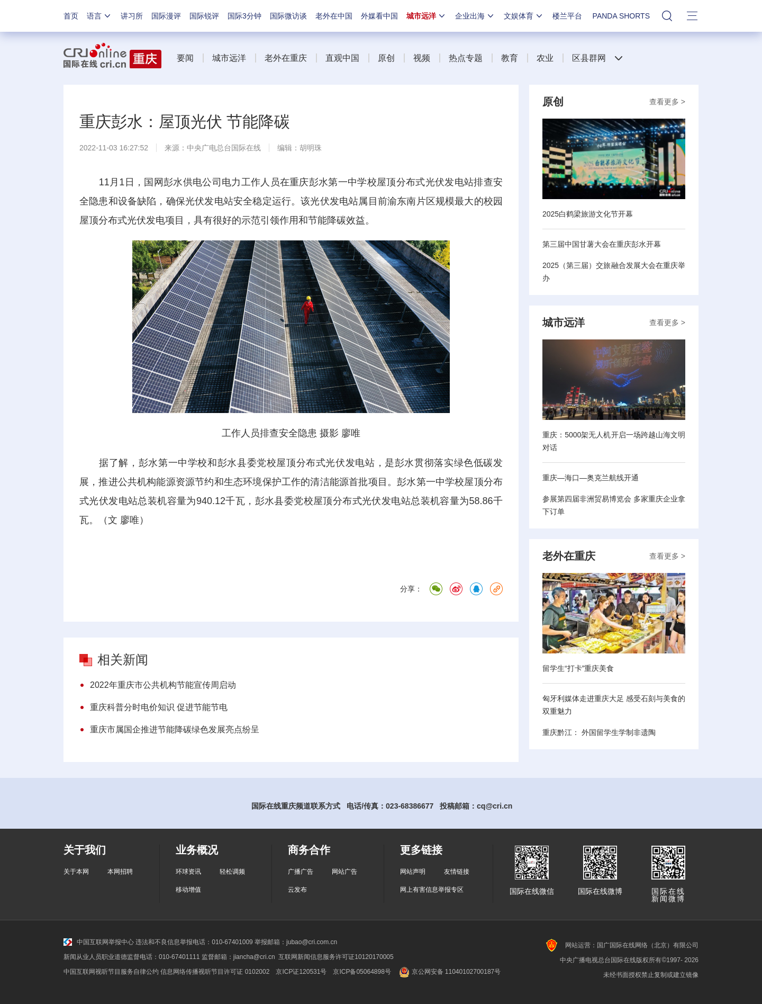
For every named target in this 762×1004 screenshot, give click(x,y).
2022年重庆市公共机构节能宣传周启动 (163, 684)
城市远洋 (426, 16)
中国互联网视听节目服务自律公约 (111, 971)
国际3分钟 (244, 16)
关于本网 (76, 871)
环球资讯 (188, 871)
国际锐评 (204, 16)
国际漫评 (166, 16)
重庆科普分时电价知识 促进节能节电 (159, 707)
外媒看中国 (379, 16)
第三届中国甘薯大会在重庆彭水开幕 (601, 244)
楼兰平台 (567, 16)
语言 (99, 16)
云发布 (297, 889)
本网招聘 (120, 871)
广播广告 (300, 871)
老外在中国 (333, 16)
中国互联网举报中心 (99, 942)
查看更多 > (667, 101)
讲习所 (132, 16)
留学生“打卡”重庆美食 (578, 668)
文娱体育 (524, 16)
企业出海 (475, 16)
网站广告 (344, 871)
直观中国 (342, 57)
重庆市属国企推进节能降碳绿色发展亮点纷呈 (174, 729)
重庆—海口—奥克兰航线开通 (590, 477)
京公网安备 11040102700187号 (449, 971)
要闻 (185, 57)
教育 (509, 57)
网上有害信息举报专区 (432, 889)
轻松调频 (232, 871)
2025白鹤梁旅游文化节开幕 (587, 214)
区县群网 (589, 57)
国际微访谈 (288, 16)
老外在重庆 (286, 57)
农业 (545, 57)
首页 (71, 16)
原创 (386, 57)
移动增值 (188, 889)
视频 (421, 57)
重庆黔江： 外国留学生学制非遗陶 (599, 732)
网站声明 (412, 871)
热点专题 (466, 57)
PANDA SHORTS (621, 16)
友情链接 (456, 871)
